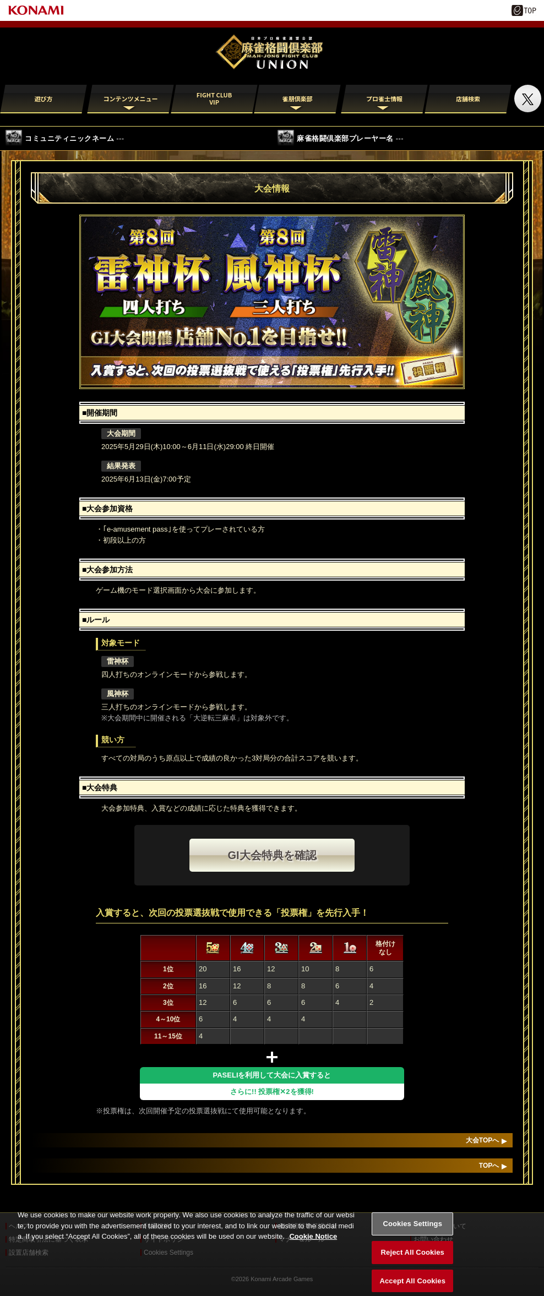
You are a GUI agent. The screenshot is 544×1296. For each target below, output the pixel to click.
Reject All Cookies (412, 1262)
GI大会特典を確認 (271, 855)
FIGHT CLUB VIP (213, 98)
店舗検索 (468, 98)
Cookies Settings (412, 1233)
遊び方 (44, 98)
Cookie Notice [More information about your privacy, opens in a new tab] (313, 1246)
